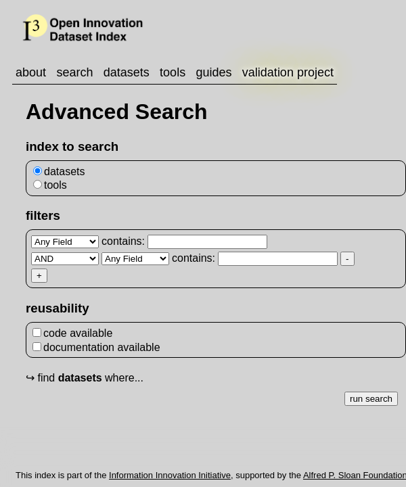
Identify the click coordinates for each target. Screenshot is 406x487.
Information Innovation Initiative (170, 475)
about (31, 72)
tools (172, 72)
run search (371, 399)
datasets (127, 72)
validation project (288, 72)
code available (72, 333)
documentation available (96, 347)
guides (213, 72)
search (74, 72)
